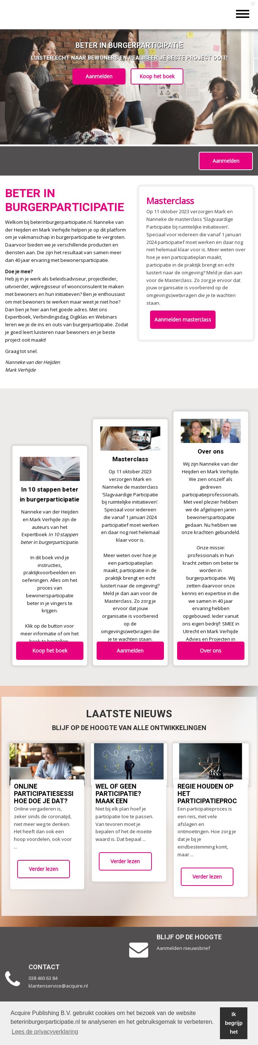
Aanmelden (98, 76)
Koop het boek (157, 76)
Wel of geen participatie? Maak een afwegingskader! (126, 797)
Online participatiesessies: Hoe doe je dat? (48, 794)
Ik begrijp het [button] (234, 1023)
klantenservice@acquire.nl (59, 985)
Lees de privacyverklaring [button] (45, 1032)
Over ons (210, 650)
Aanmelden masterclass (183, 319)
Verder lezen (43, 868)
